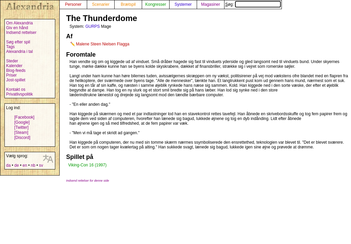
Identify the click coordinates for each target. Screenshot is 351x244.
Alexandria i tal (19, 51)
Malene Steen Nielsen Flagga (102, 44)
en (24, 165)
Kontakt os (15, 89)
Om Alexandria (19, 23)
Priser (11, 75)
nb (33, 165)
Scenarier (100, 4)
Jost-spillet (15, 80)
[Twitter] (21, 127)
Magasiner (210, 4)
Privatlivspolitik (19, 94)
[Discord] (22, 137)
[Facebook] (24, 117)
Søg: (253, 4)
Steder (12, 61)
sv (41, 165)
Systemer (183, 4)
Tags (10, 46)
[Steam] (21, 132)
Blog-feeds (15, 70)
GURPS (92, 26)
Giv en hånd (17, 27)
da (8, 165)
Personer (73, 4)
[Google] (22, 122)
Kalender (14, 65)
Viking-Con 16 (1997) (87, 165)
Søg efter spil (18, 42)
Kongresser (155, 4)
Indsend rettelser (21, 32)
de (16, 165)
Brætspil (128, 4)
